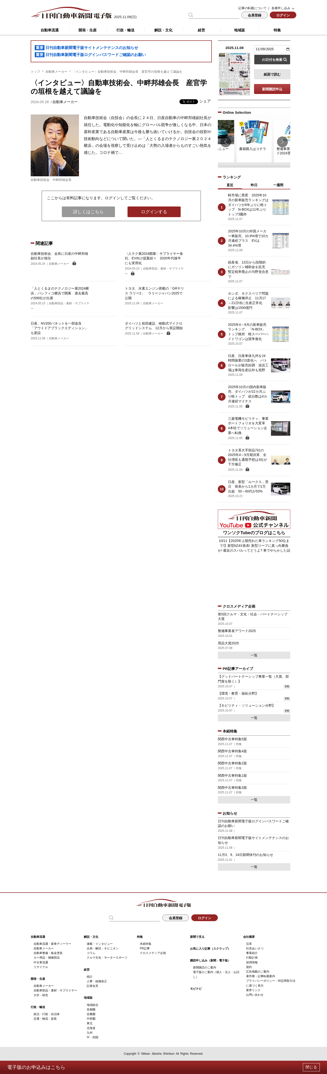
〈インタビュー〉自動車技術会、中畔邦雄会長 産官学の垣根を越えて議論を (127, 71)
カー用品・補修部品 (47, 957)
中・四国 (92, 1037)
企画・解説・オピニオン (103, 948)
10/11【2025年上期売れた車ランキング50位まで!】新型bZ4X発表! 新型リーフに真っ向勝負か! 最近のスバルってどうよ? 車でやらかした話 (254, 545)
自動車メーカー (56, 71)
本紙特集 (145, 944)
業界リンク (253, 990)
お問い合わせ (254, 994)
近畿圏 (91, 1014)
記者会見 (92, 986)
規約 (249, 967)
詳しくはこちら (88, 211)
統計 (89, 976)
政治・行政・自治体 (47, 1014)
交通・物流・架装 (45, 1018)
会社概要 (249, 937)
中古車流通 (41, 962)
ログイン (283, 15)
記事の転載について (252, 8)
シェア (205, 101)
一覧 (254, 655)
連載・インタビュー (100, 944)
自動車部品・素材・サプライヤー (55, 990)
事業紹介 (252, 953)
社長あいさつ (254, 948)
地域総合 (92, 1005)
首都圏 (91, 1009)
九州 (89, 1032)
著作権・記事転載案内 (260, 976)
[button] (225, 141)
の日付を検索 (272, 60)
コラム (91, 953)
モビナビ (196, 988)
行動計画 (252, 957)
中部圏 (91, 1018)
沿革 (249, 944)
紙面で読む (272, 74)
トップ (35, 71)
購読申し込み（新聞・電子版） (210, 960)
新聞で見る (197, 937)
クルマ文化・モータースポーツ (107, 957)
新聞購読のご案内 (204, 967)
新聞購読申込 (272, 89)
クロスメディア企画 (153, 953)
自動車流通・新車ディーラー (52, 944)
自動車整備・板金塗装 (48, 953)
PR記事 (145, 948)
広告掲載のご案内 (257, 971)
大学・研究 (41, 995)
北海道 (91, 1028)
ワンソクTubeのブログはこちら (254, 532)
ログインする (154, 211)
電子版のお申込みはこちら (36, 1067)
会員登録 (254, 15)
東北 (89, 1023)
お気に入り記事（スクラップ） (210, 948)
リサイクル (41, 967)
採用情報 (252, 962)
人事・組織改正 (97, 981)
